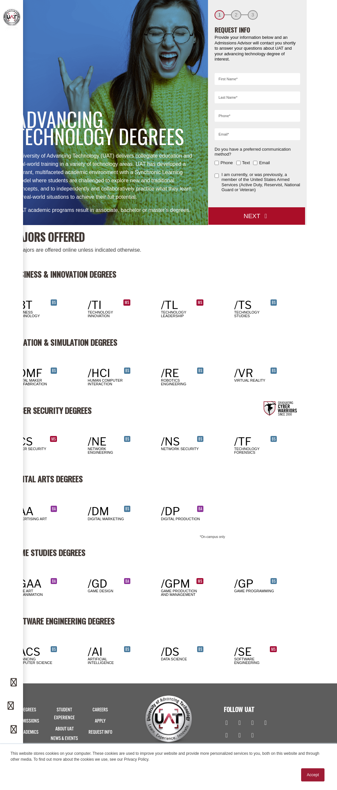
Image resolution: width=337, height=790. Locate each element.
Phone (226, 162)
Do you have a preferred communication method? (253, 152)
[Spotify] (252, 736)
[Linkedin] (252, 723)
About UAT (64, 729)
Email (264, 162)
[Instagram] (239, 723)
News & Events (64, 738)
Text (246, 162)
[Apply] (14, 729)
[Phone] (11, 706)
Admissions (28, 721)
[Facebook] (226, 723)
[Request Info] (14, 682)
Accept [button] (313, 775)
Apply (100, 721)
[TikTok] (239, 736)
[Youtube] (265, 723)
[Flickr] (226, 736)
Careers (100, 710)
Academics (29, 732)
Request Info (100, 732)
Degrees (28, 710)
